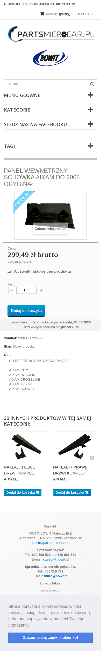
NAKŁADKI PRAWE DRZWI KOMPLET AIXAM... (70, 473)
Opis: (8, 355)
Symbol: (10, 338)
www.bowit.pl (50, 590)
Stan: (8, 346)
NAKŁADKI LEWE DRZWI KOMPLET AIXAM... (20, 473)
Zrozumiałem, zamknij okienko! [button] (50, 637)
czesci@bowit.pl (56, 559)
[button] (31, 625)
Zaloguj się (85, 14)
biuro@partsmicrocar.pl (50, 543)
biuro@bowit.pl (56, 576)
